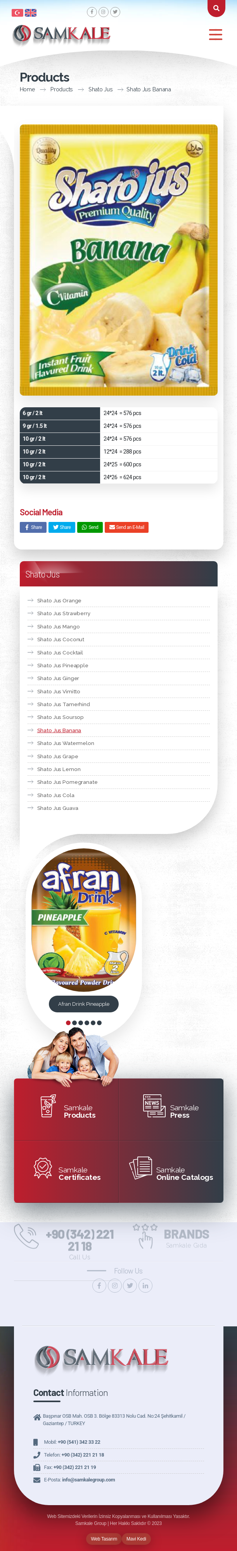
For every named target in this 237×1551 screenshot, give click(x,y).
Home (12, 89)
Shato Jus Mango (58, 626)
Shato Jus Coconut (61, 639)
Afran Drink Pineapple (83, 1004)
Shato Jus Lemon (59, 769)
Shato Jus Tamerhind (63, 704)
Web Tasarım (104, 1539)
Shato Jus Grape (57, 756)
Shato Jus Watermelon (65, 743)
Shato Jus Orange (59, 600)
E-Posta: (79, 1480)
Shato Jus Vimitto (59, 691)
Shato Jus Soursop (60, 717)
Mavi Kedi (136, 1539)
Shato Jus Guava (57, 808)
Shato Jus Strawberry (63, 613)
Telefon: (74, 1455)
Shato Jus (86, 89)
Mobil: (72, 1442)
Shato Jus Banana (134, 89)
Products (47, 89)
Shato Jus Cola (55, 795)
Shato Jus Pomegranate (67, 782)
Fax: (70, 1467)
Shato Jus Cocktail (60, 652)
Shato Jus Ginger (58, 678)
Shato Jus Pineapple (62, 665)
